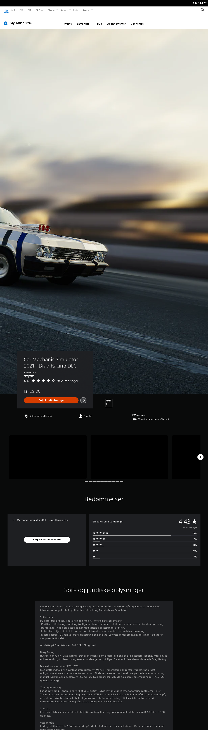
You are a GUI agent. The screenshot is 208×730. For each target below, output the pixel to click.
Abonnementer (116, 20)
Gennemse (137, 20)
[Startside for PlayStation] (6, 10)
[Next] (200, 454)
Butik (75, 10)
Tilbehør (51, 10)
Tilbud (98, 20)
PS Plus (39, 10)
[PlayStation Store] (18, 19)
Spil (13, 10)
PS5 (21, 10)
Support (86, 10)
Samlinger (83, 20)
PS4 (29, 10)
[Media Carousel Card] (48, 454)
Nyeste (67, 20)
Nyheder (64, 10)
